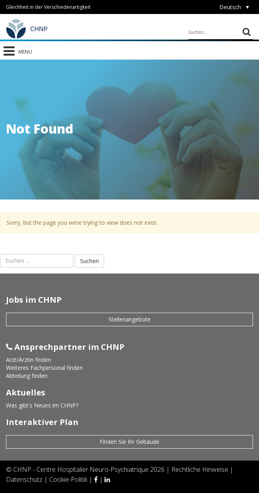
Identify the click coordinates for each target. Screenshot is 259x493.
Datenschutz (25, 479)
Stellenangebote (129, 319)
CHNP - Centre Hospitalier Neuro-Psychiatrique (81, 469)
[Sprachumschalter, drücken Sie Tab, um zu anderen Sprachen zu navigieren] (234, 7)
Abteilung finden (27, 375)
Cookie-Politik (69, 479)
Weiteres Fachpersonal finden (44, 367)
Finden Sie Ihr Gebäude (129, 441)
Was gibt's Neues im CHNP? (42, 405)
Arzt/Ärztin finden (28, 359)
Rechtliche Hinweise (200, 469)
